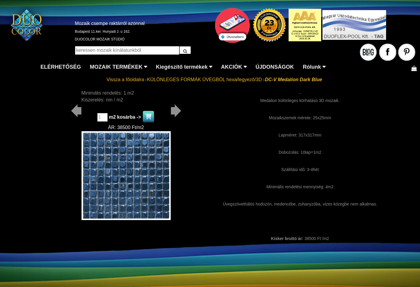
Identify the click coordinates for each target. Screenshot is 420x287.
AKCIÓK (231, 67)
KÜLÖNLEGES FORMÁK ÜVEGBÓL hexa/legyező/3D (204, 79)
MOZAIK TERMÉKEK (116, 67)
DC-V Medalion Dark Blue (293, 79)
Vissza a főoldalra (125, 79)
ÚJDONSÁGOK (275, 67)
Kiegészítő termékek (182, 67)
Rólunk (312, 67)
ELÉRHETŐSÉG (60, 67)
